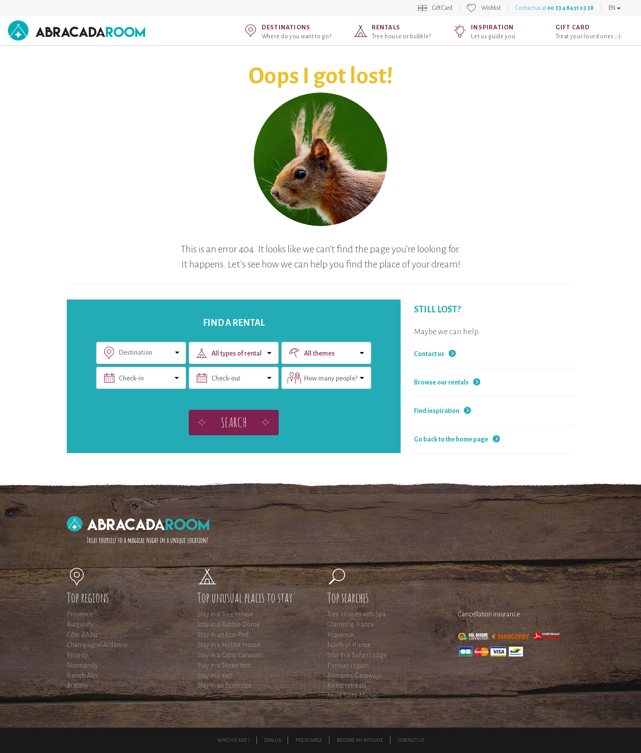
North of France (349, 644)
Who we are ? (233, 740)
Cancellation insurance (489, 614)
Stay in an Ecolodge (224, 685)
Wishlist (491, 8)
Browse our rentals (441, 382)
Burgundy (80, 624)
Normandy (82, 665)
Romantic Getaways (354, 675)
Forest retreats (346, 685)
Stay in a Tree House (225, 614)
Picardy (77, 655)
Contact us (429, 353)
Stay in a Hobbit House (228, 644)
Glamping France (350, 624)
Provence (80, 614)
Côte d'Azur (82, 634)
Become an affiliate (360, 740)
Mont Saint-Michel (352, 695)
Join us (272, 740)
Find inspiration (436, 410)
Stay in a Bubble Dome (228, 624)
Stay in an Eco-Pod (223, 634)
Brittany (77, 685)
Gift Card (442, 8)
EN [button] (615, 8)
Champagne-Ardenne (97, 644)
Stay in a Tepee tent (224, 665)
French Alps (82, 675)
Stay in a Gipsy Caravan (229, 655)
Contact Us (411, 740)
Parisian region (348, 665)
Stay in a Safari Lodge (357, 655)
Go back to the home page (451, 439)
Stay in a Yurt (214, 675)
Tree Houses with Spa (356, 614)
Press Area (309, 740)
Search (234, 422)
